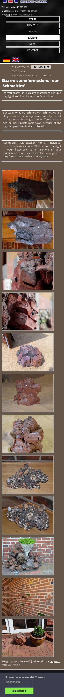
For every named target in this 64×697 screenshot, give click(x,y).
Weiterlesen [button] (12, 681)
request (55, 661)
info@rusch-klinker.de (26, 10)
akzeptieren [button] (19, 690)
